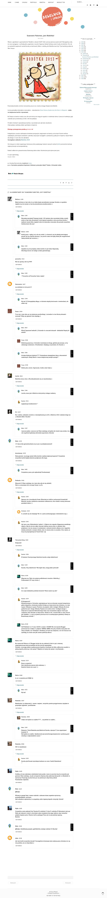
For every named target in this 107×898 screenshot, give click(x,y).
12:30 (21, 199)
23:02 (26, 340)
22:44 (26, 298)
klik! (59, 144)
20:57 (22, 700)
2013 (82, 52)
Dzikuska (18, 480)
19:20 (20, 826)
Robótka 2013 (25, 140)
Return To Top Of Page (53, 895)
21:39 (27, 598)
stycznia (85, 73)
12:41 (27, 521)
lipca (84, 63)
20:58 (28, 716)
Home (9, 2)
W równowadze (88, 101)
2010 (82, 78)
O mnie (17, 2)
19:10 (22, 480)
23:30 (26, 365)
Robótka (42, 2)
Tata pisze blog (20, 540)
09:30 (22, 744)
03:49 (20, 675)
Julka (16, 838)
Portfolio (33, 2)
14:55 (27, 231)
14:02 (26, 469)
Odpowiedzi (20, 211)
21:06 (27, 554)
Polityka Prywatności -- (54, 893)
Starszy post (68, 882)
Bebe (22, 215)
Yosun (17, 311)
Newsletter (61, 2)
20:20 (26, 540)
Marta (23, 575)
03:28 (26, 624)
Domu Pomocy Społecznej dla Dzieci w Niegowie (53, 110)
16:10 (20, 771)
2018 (82, 43)
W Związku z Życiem (88, 98)
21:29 (19, 412)
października (86, 58)
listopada (85, 55)
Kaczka (23, 401)
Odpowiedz (19, 206)
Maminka (18, 700)
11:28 (26, 565)
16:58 (26, 588)
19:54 (20, 311)
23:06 (26, 352)
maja (84, 67)
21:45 (28, 511)
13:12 (23, 259)
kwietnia (85, 68)
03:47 (20, 640)
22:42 (26, 246)
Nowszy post (13, 882)
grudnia (85, 53)
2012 (82, 75)
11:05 (27, 758)
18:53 (20, 808)
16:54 (26, 575)
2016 (82, 47)
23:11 (27, 401)
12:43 (26, 215)
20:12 (21, 376)
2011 (82, 77)
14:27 (24, 284)
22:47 (26, 428)
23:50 (20, 838)
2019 (82, 42)
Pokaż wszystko (96, 104)
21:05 (27, 496)
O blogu (24, 2)
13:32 (26, 689)
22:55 (20, 441)
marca (84, 70)
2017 (82, 45)
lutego (84, 72)
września (85, 60)
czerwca (85, 65)
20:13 (26, 327)
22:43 (26, 273)
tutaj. (30, 163)
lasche (17, 376)
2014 (82, 50)
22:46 (26, 390)
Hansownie (18, 284)
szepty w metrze (88, 91)
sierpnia (85, 62)
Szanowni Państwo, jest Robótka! (90, 57)
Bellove (17, 199)
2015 (82, 48)
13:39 (24, 453)
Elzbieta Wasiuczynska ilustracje (88, 87)
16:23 (20, 789)
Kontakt (51, 2)
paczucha (18, 259)
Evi (16, 412)
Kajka (17, 771)
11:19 (27, 660)
